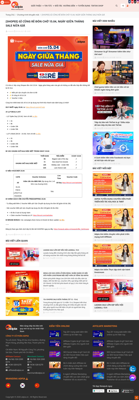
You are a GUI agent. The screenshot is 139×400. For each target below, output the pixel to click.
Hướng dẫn (69, 5)
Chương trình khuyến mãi (28, 14)
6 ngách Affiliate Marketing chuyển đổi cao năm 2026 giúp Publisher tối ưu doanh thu (76, 377)
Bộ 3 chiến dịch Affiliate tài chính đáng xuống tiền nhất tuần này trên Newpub (75, 366)
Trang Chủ (10, 14)
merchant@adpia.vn (36, 373)
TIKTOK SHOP (97, 5)
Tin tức (48, 5)
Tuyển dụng (84, 5)
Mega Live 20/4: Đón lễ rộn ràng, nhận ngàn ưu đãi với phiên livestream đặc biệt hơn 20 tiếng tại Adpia (65, 274)
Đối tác (58, 5)
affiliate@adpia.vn (16, 370)
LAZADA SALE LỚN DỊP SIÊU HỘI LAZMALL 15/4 (61, 250)
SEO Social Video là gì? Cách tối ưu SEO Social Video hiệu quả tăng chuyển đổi (76, 355)
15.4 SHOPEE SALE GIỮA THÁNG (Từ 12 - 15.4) (60, 299)
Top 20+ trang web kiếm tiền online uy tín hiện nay (75, 333)
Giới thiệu (36, 5)
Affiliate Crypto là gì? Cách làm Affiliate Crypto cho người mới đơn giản (76, 344)
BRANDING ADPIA (17, 378)
